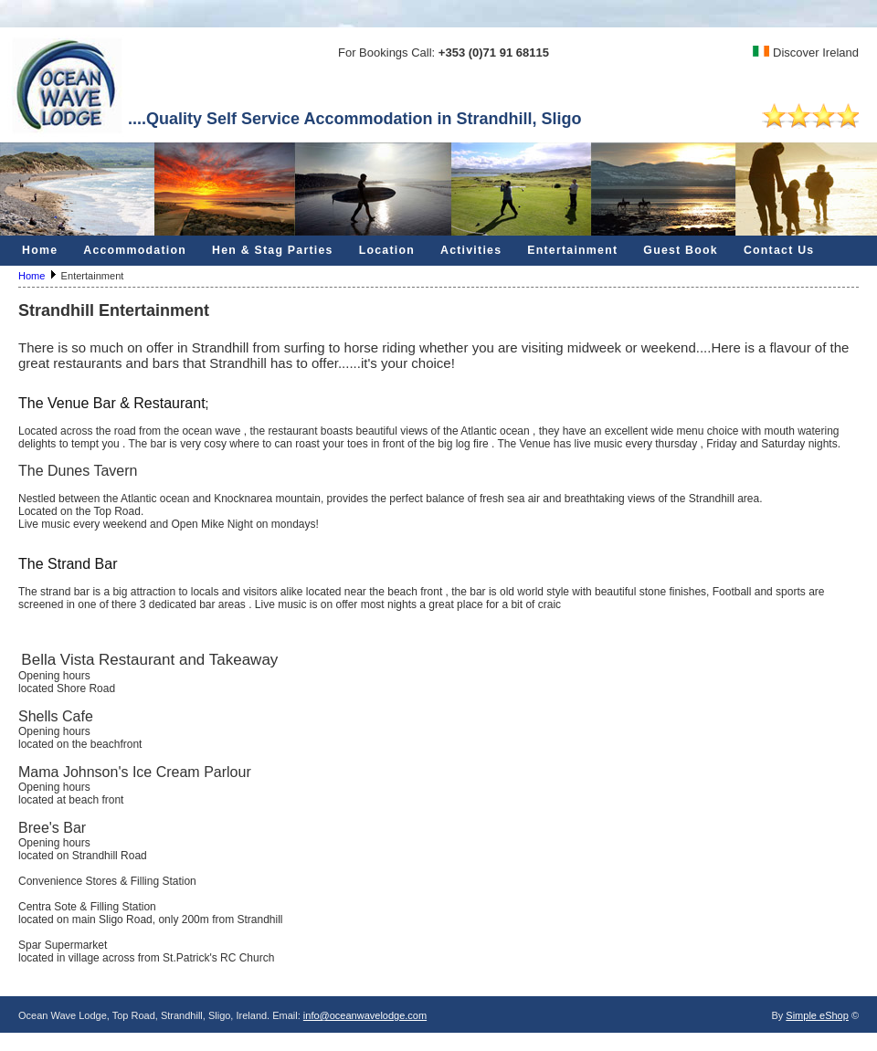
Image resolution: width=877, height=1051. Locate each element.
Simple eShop (817, 1015)
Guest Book (680, 250)
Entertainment (572, 250)
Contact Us (779, 250)
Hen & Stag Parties (272, 250)
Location (387, 250)
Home (40, 250)
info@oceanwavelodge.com (365, 1015)
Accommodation (134, 250)
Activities (471, 250)
